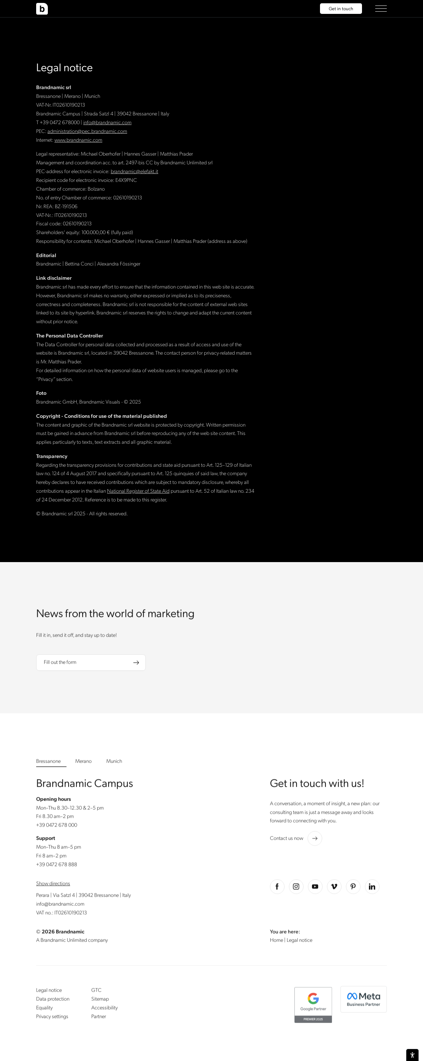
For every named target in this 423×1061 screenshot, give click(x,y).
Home (277, 942)
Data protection (52, 1001)
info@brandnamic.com (60, 906)
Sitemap (100, 1001)
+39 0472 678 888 (56, 867)
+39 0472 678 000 (56, 827)
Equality (44, 1010)
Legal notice (49, 992)
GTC (96, 992)
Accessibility (104, 1010)
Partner (98, 1019)
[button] (381, 8)
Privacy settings (52, 1019)
